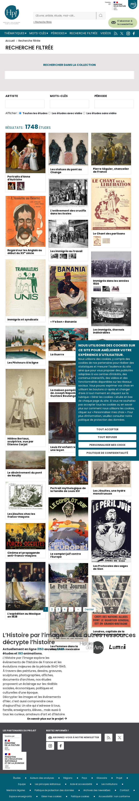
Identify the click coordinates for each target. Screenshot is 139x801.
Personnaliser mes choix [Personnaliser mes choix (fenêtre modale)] (107, 445)
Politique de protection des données (54, 790)
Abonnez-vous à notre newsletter (73, 737)
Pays (84, 777)
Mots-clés (37, 33)
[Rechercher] (64, 15)
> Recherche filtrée (42, 22)
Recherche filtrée (84, 33)
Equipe (22, 784)
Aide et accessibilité (81, 784)
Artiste (11, 96)
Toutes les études (35, 113)
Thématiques (14, 33)
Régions (67, 777)
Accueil (10, 41)
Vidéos (105, 33)
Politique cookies (80, 796)
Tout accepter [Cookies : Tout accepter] (107, 429)
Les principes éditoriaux (48, 784)
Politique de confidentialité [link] (107, 453)
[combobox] (25, 104)
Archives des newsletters (96, 790)
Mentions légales (16, 790)
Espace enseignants (20, 796)
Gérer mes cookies (51, 796)
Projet (119, 777)
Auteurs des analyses (42, 777)
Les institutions (109, 784)
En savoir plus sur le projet (45, 718)
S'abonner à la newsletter (125, 22)
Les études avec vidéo (67, 113)
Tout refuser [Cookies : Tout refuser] (107, 437)
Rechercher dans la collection (69, 65)
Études (17, 777)
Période (100, 96)
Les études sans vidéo (102, 113)
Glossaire (101, 777)
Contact (124, 790)
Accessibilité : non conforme (114, 796)
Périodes (58, 33)
